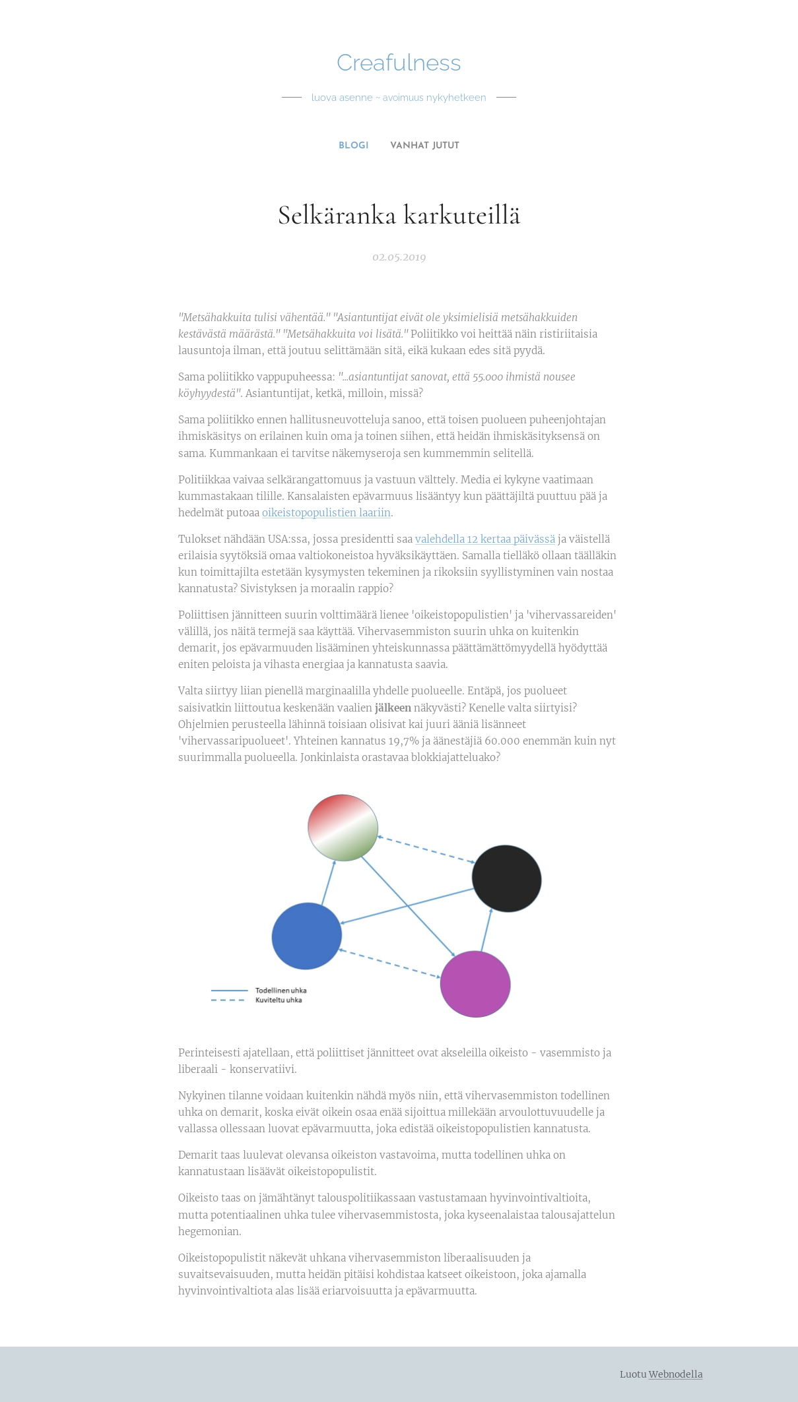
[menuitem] (394, 146)
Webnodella (676, 1374)
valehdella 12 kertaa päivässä (485, 539)
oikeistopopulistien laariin (326, 512)
